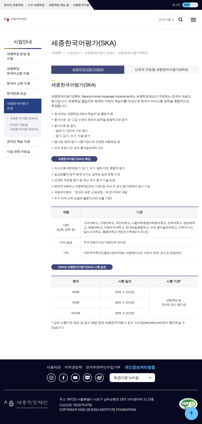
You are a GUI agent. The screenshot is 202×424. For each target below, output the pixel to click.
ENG (194, 5)
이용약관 (54, 367)
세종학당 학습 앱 (59, 4)
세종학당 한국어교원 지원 (18, 71)
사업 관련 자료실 (18, 151)
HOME (57, 53)
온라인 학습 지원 (18, 141)
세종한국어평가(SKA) (24, 118)
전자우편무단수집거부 (103, 367)
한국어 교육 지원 (18, 83)
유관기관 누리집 (126, 378)
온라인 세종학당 (13, 4)
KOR (186, 5)
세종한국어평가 (82, 4)
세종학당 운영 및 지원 (18, 56)
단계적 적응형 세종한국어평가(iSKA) (161, 69)
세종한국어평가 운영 (17, 106)
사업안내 (22, 41)
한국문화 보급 (16, 93)
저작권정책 (73, 367)
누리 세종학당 (36, 4)
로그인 (176, 4)
